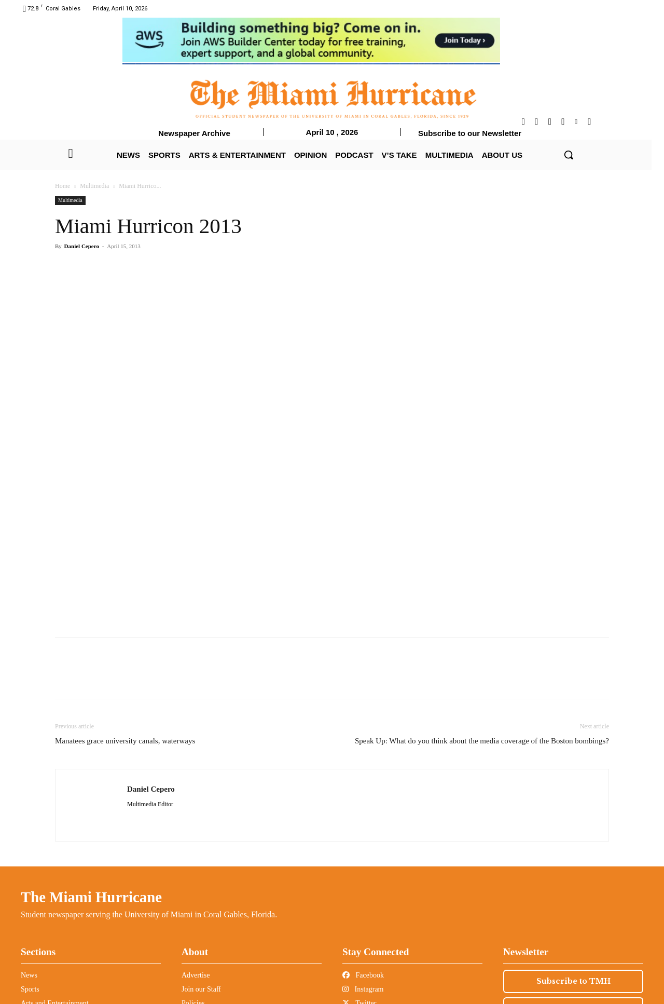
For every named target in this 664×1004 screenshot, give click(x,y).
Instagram (362, 989)
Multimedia (94, 185)
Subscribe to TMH (573, 981)
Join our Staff (201, 989)
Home (62, 185)
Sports (30, 989)
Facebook (363, 975)
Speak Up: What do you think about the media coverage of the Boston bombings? (482, 741)
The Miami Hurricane (91, 897)
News (29, 975)
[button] (569, 155)
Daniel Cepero (81, 246)
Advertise (196, 975)
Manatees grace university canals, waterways (125, 741)
